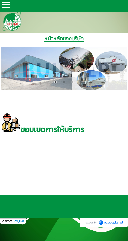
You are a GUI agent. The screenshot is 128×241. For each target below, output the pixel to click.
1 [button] (56, 82)
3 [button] (72, 82)
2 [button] (64, 82)
